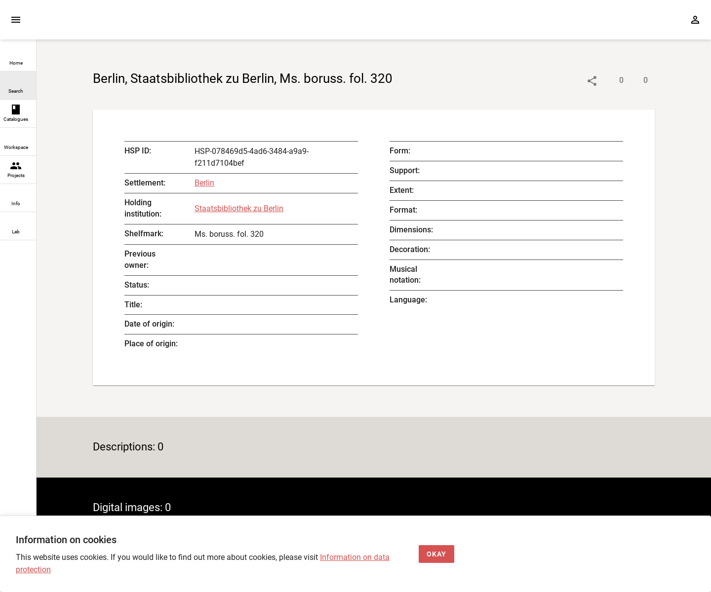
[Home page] (92, 24)
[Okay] (436, 554)
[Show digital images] (636, 81)
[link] (18, 57)
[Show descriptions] (611, 81)
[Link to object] (592, 81)
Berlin (204, 182)
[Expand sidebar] (16, 19)
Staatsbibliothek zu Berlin (239, 208)
